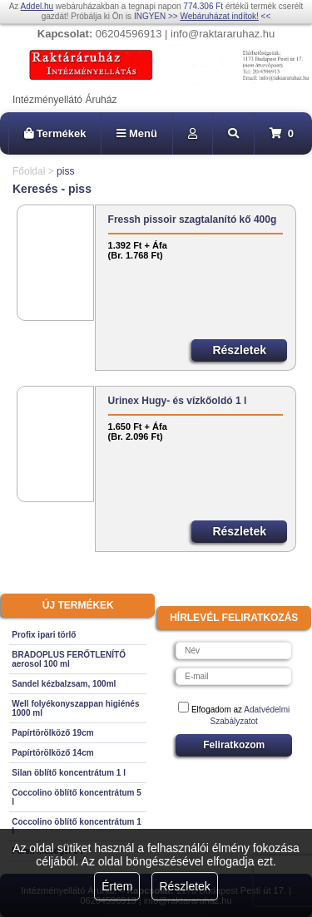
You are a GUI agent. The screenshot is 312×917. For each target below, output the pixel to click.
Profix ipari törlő (44, 634)
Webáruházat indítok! (219, 16)
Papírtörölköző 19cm (52, 732)
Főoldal (28, 171)
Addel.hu (37, 6)
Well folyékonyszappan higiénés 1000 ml (75, 708)
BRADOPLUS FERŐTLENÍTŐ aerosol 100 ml (69, 659)
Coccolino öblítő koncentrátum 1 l (76, 826)
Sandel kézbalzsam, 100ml (64, 683)
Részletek (184, 886)
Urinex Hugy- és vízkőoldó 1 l (177, 401)
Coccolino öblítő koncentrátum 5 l (76, 797)
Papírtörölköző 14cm (52, 752)
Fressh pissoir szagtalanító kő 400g (192, 219)
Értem (117, 886)
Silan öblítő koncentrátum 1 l (69, 772)
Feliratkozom (234, 745)
